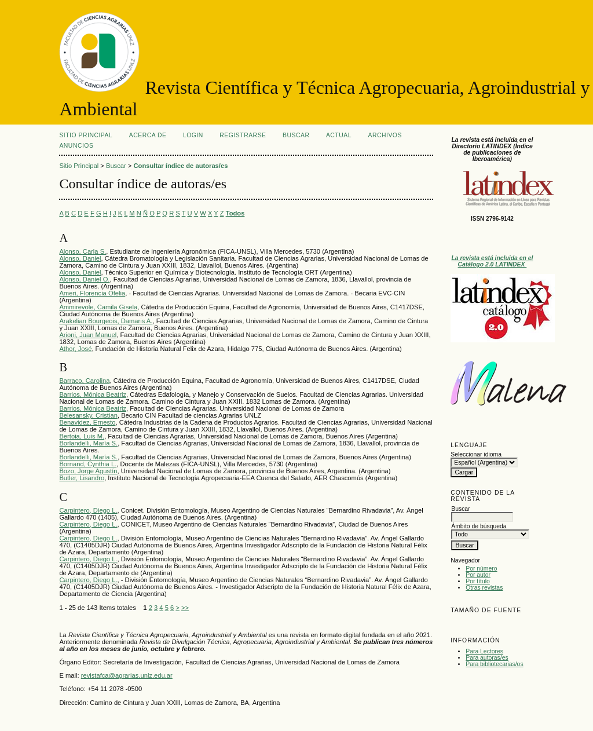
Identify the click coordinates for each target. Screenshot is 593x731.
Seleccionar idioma (476, 454)
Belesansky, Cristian (88, 415)
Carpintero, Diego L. (88, 510)
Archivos (384, 135)
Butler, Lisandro (81, 477)
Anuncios (76, 145)
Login (193, 135)
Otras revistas (484, 587)
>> (185, 607)
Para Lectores (484, 651)
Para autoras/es (487, 658)
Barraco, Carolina (84, 380)
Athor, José (75, 348)
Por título (478, 581)
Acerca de (148, 135)
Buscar (296, 135)
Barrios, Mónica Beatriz (92, 394)
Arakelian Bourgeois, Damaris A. (105, 320)
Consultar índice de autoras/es (181, 165)
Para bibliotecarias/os (494, 664)
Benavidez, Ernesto (87, 422)
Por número (481, 568)
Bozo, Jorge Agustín (88, 470)
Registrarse (242, 135)
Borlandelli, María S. (88, 443)
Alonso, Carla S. (82, 251)
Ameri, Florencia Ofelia (92, 293)
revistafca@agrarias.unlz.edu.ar (127, 675)
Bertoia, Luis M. (81, 436)
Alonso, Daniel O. (84, 279)
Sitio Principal (85, 135)
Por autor (478, 575)
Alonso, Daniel (80, 258)
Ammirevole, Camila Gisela (98, 307)
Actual (339, 135)
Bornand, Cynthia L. (87, 463)
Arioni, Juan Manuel (87, 334)
